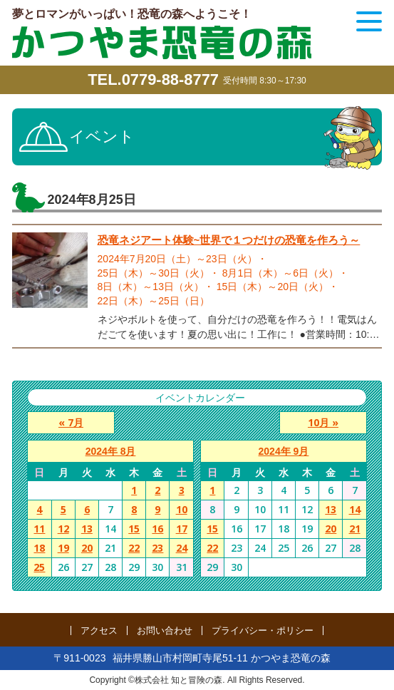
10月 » (324, 422)
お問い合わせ (164, 630)
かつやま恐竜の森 (161, 42)
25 (39, 567)
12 (63, 528)
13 (87, 528)
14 (355, 509)
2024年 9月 (284, 451)
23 (157, 548)
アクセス (99, 630)
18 (39, 548)
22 (134, 548)
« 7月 (70, 422)
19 (63, 548)
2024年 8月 (110, 451)
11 (39, 528)
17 (181, 528)
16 (157, 528)
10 (181, 509)
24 (181, 548)
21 (355, 528)
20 (87, 548)
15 (134, 528)
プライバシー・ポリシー (262, 630)
